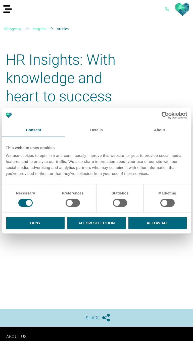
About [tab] (159, 129)
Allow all (158, 223)
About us (17, 336)
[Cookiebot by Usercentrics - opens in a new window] (165, 115)
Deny (35, 223)
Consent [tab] (33, 129)
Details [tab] (96, 129)
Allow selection (96, 223)
